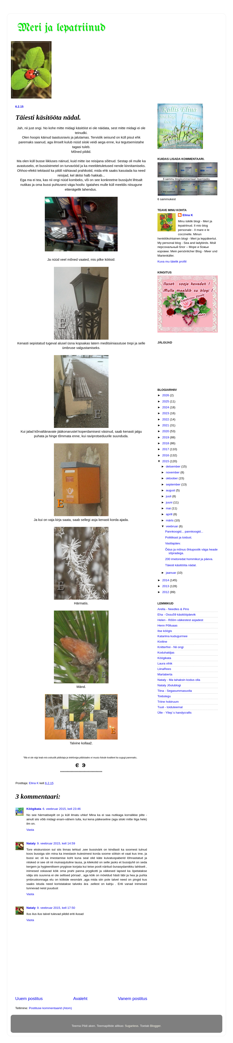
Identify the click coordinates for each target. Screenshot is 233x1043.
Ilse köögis (164, 631)
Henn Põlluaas (167, 625)
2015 (166, 461)
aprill (169, 514)
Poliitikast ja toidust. (178, 537)
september (173, 484)
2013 (166, 586)
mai (169, 508)
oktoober (172, 478)
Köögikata (33, 809)
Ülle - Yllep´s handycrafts (174, 712)
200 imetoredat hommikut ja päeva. (189, 559)
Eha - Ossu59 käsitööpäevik (176, 614)
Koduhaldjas (165, 652)
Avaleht (80, 998)
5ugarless (131, 1026)
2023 (166, 413)
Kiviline (162, 641)
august (171, 490)
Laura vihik (164, 663)
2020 (166, 431)
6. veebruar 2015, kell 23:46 (62, 809)
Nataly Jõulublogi (169, 685)
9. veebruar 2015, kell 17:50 (56, 907)
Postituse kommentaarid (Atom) (50, 1008)
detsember (173, 466)
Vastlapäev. (173, 543)
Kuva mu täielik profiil (172, 261)
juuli (169, 496)
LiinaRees (164, 669)
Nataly (31, 843)
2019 (166, 437)
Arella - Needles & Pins (173, 609)
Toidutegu (164, 696)
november (173, 472)
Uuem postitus (29, 998)
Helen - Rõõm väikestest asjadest (180, 620)
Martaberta (164, 674)
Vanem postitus (132, 998)
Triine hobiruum (168, 701)
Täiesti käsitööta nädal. (181, 565)
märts (170, 520)
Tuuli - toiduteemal (170, 707)
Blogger (155, 1026)
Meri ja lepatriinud (61, 28)
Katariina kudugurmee (172, 636)
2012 (166, 592)
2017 (166, 449)
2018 (166, 443)
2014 (166, 580)
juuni (169, 502)
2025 (166, 401)
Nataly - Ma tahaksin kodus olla (178, 680)
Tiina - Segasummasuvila (174, 690)
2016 (166, 455)
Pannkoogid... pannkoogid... (184, 531)
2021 (166, 425)
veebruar (172, 526)
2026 (166, 395)
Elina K (187, 215)
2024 (166, 407)
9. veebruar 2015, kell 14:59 (56, 843)
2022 (166, 419)
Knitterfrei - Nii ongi (170, 647)
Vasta (30, 829)
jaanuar (171, 572)
